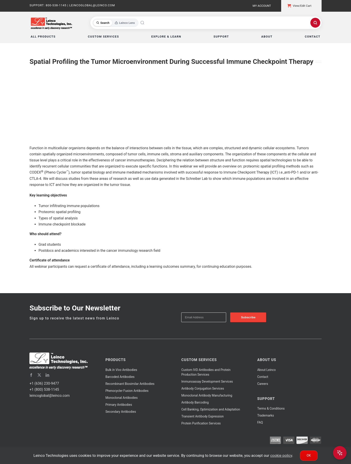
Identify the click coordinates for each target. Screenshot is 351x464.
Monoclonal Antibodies (121, 397)
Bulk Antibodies (121, 370)
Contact (262, 377)
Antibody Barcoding (195, 402)
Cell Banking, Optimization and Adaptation (210, 409)
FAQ (260, 422)
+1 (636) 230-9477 (44, 383)
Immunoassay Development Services (207, 381)
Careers (262, 384)
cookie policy (281, 455)
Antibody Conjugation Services (202, 388)
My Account (262, 5)
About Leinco (266, 370)
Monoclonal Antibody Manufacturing (206, 395)
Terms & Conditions (271, 408)
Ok (309, 455)
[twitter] (39, 375)
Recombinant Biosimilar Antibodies (129, 384)
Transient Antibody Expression (202, 416)
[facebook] (31, 375)
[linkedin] (47, 375)
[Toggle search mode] (116, 23)
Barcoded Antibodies (120, 377)
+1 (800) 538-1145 (44, 389)
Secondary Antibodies (120, 411)
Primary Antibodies (118, 404)
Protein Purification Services (201, 423)
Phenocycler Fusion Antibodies (126, 391)
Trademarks (265, 415)
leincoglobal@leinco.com (49, 395)
